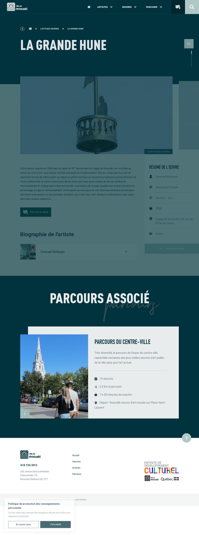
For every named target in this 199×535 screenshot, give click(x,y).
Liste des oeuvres (49, 31)
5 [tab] (191, 74)
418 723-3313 (28, 465)
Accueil (75, 455)
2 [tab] (191, 64)
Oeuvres (129, 8)
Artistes (104, 8)
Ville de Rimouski (27, 500)
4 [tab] (191, 71)
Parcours (154, 8)
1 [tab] (191, 61)
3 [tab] (191, 67)
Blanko (83, 500)
